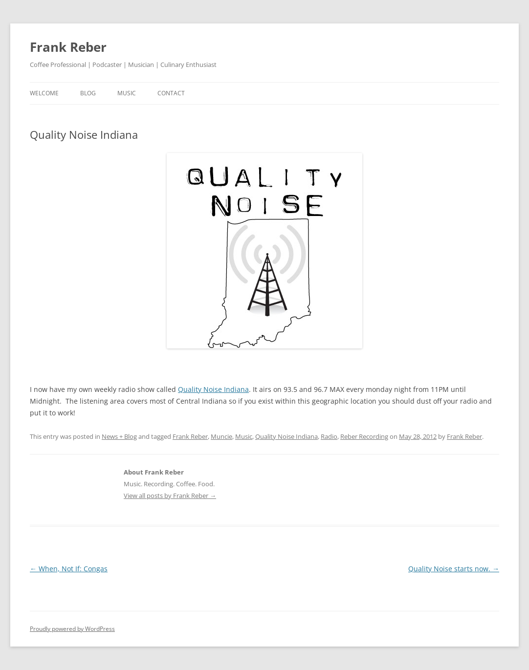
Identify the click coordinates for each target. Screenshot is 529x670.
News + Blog (119, 436)
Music (243, 436)
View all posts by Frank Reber (170, 495)
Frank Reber (68, 47)
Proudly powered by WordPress (72, 629)
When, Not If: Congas (69, 568)
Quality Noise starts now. (453, 568)
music (126, 93)
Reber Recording (364, 436)
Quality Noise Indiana (213, 389)
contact (171, 93)
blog (88, 93)
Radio (329, 436)
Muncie (221, 436)
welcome (44, 93)
